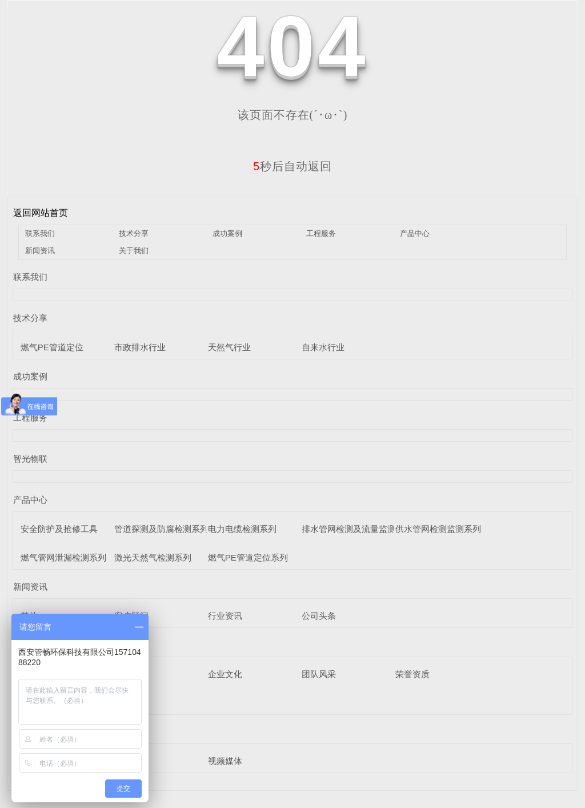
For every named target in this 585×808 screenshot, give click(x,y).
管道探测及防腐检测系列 (161, 529)
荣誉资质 (412, 674)
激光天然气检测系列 (152, 557)
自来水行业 (323, 347)
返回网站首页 (40, 213)
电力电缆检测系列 (242, 529)
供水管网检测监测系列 (438, 529)
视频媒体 (225, 761)
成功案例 (227, 233)
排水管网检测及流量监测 (349, 529)
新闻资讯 (40, 250)
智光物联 (30, 458)
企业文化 (225, 674)
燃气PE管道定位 (52, 347)
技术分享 (134, 233)
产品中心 (415, 233)
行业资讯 (225, 616)
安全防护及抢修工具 (59, 529)
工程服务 (321, 233)
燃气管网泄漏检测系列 (63, 557)
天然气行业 (229, 347)
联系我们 (40, 233)
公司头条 (319, 616)
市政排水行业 (140, 347)
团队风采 (319, 674)
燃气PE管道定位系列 (248, 557)
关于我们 (134, 250)
